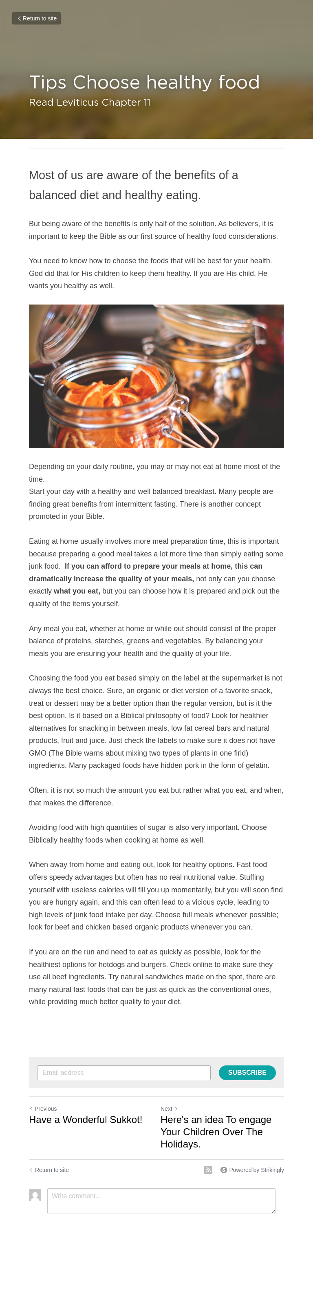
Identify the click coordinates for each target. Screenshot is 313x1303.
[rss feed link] (208, 1170)
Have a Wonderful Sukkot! (85, 1119)
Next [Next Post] (169, 1108)
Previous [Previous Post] (43, 1108)
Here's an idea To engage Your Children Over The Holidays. (216, 1132)
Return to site (36, 18)
